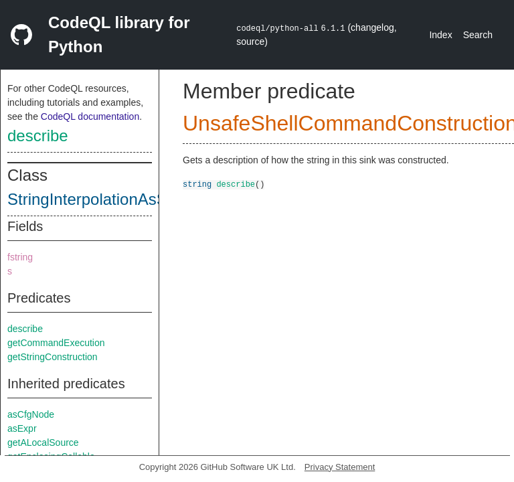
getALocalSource (43, 442)
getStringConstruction (52, 356)
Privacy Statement (340, 467)
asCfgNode (30, 414)
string (197, 183)
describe (37, 136)
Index (440, 34)
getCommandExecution (56, 342)
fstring (20, 257)
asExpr (22, 428)
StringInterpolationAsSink (97, 199)
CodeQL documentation (90, 116)
